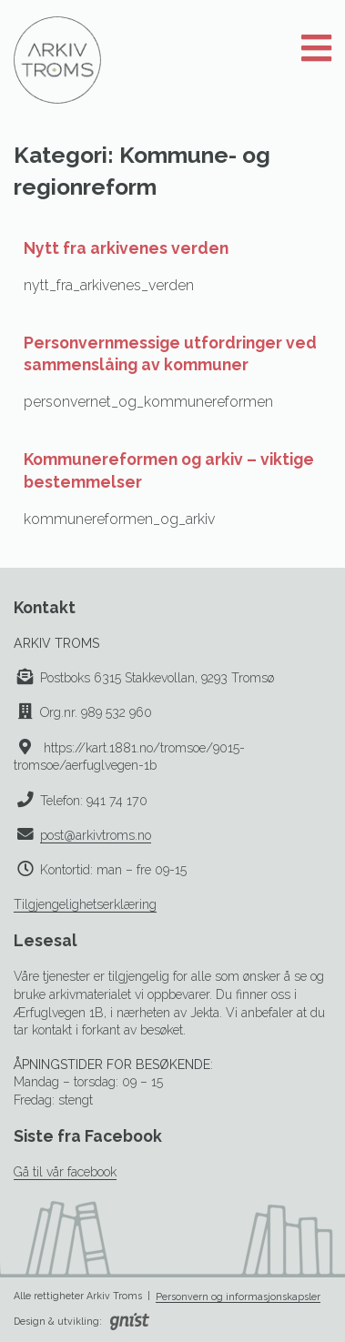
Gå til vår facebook (65, 1172)
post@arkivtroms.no (95, 835)
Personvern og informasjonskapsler (238, 1296)
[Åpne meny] (316, 49)
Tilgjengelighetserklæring (85, 904)
